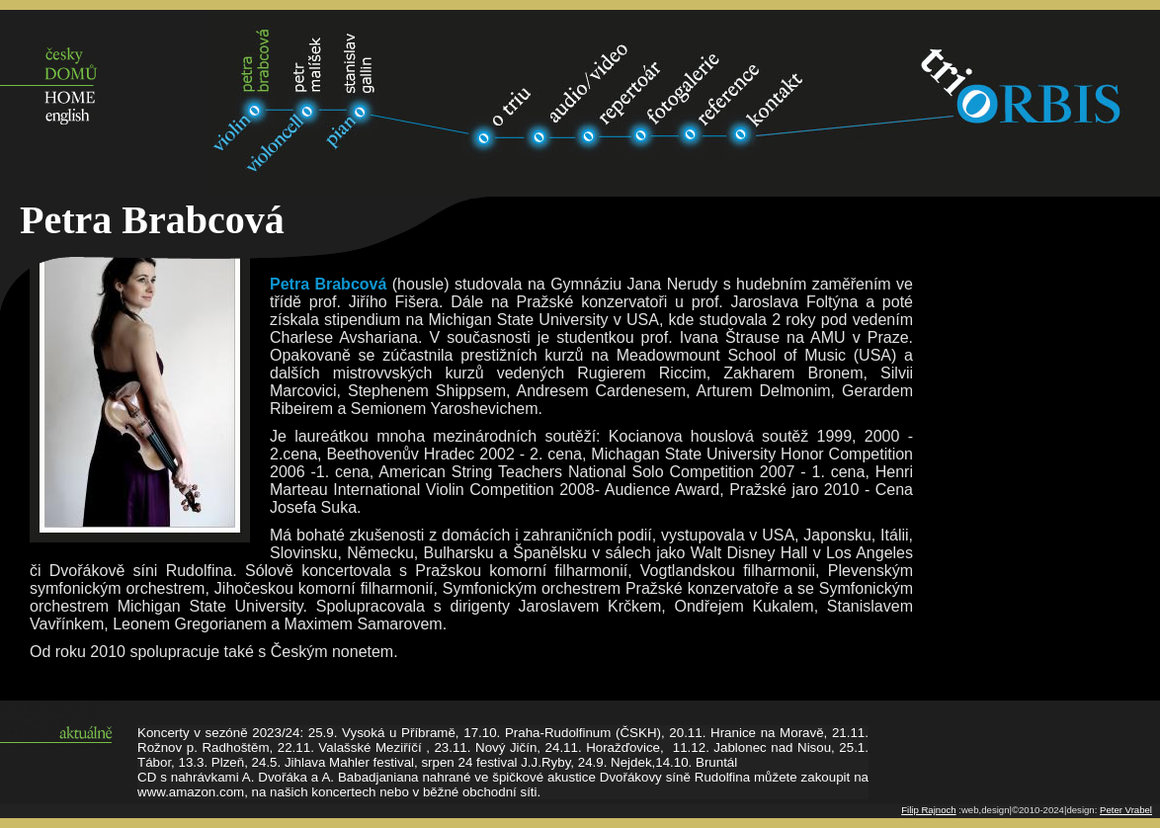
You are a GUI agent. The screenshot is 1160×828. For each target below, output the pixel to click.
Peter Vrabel (1126, 809)
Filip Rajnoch (928, 809)
